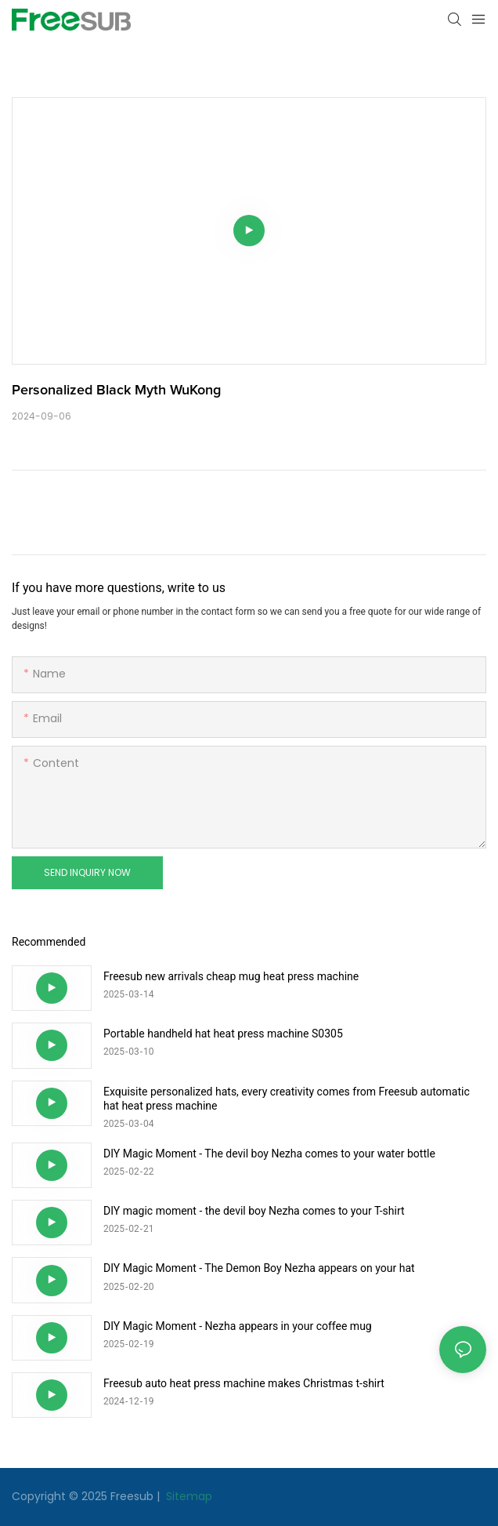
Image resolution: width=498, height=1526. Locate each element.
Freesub (131, 1496)
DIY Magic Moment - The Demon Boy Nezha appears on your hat (259, 1268)
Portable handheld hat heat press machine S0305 (223, 1033)
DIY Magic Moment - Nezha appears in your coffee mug (237, 1326)
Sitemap (187, 1496)
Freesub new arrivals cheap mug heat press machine (231, 976)
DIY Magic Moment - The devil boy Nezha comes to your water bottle (269, 1153)
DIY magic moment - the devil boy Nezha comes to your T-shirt (254, 1210)
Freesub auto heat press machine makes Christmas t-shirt (243, 1383)
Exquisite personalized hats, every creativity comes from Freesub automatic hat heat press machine (286, 1098)
